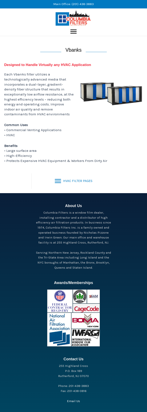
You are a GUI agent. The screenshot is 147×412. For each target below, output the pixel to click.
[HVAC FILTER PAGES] (73, 181)
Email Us (73, 401)
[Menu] (73, 31)
